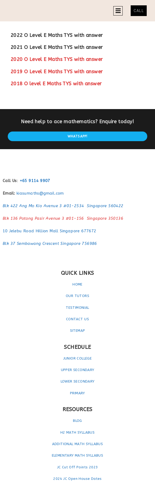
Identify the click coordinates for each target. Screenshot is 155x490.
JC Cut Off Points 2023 (77, 467)
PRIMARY (77, 393)
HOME (77, 284)
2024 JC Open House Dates (77, 479)
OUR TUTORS (77, 296)
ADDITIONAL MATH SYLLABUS (77, 444)
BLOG (77, 421)
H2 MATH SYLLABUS (77, 432)
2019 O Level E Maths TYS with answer (56, 72)
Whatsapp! (78, 136)
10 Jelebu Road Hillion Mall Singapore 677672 (49, 231)
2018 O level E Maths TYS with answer (56, 84)
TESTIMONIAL (77, 308)
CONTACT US (77, 319)
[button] (118, 11)
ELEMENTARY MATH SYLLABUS (77, 455)
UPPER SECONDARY (77, 370)
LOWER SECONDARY (78, 381)
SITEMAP (77, 331)
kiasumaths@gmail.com (40, 193)
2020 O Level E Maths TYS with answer (56, 59)
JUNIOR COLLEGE (77, 358)
